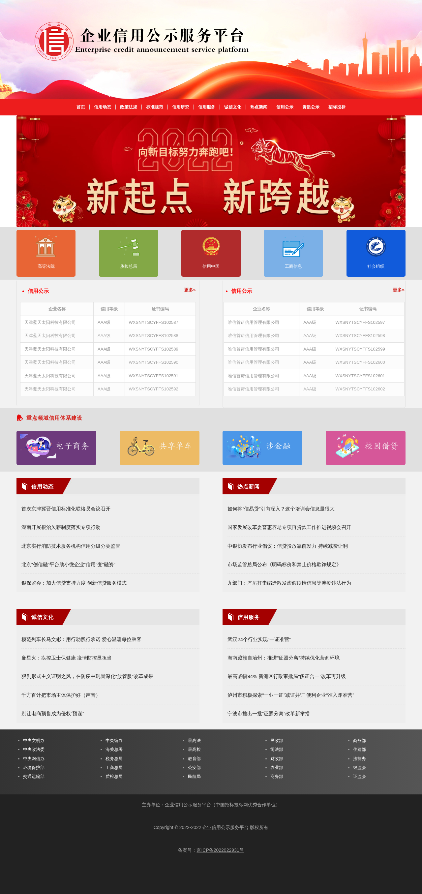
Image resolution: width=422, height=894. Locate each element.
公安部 (194, 767)
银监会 (359, 767)
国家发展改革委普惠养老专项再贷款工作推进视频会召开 (289, 527)
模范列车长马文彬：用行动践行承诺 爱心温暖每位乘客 (81, 639)
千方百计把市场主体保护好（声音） (61, 695)
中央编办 (114, 740)
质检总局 (114, 776)
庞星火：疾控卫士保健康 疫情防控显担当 (66, 658)
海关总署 (114, 749)
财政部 (276, 758)
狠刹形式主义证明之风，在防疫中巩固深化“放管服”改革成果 (87, 676)
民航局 (194, 776)
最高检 (194, 749)
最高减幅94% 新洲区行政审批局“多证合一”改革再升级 (286, 676)
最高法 (194, 740)
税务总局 (114, 758)
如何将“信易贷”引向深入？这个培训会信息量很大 (281, 508)
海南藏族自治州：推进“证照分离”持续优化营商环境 (283, 658)
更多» (190, 290)
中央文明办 (34, 740)
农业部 (276, 767)
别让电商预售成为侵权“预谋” (52, 713)
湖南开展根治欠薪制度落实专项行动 (61, 527)
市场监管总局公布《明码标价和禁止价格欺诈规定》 (284, 564)
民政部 (276, 740)
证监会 (359, 776)
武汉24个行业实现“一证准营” (259, 639)
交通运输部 (34, 776)
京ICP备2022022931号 (220, 850)
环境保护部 (34, 767)
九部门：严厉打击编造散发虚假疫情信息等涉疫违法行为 (289, 583)
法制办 (359, 758)
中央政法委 (34, 749)
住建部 (359, 749)
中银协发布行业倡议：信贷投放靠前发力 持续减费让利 (287, 546)
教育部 (194, 758)
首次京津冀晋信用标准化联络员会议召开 (65, 508)
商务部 (276, 776)
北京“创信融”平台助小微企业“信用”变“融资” (68, 564)
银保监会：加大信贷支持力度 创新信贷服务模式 (74, 583)
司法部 (276, 749)
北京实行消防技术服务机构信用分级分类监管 (70, 546)
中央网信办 (34, 758)
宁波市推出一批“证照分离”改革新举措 (268, 713)
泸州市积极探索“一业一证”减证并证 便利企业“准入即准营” (290, 695)
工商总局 (114, 767)
